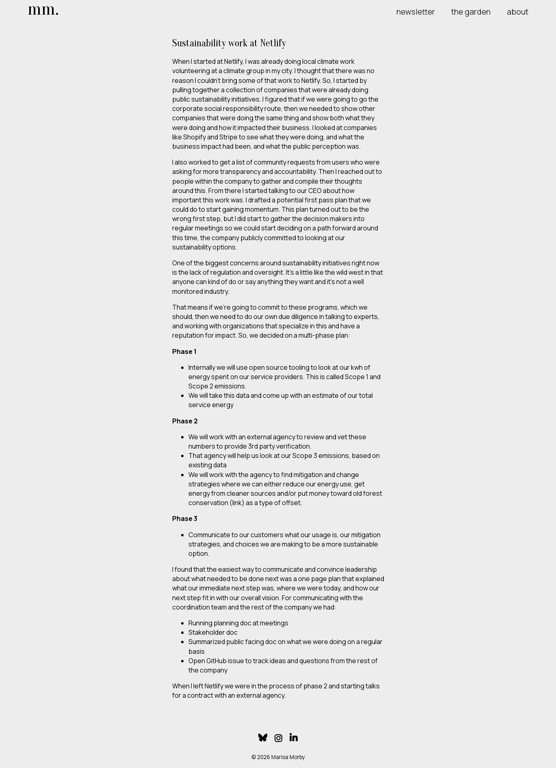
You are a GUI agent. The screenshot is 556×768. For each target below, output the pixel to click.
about (517, 12)
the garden (471, 12)
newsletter (415, 12)
